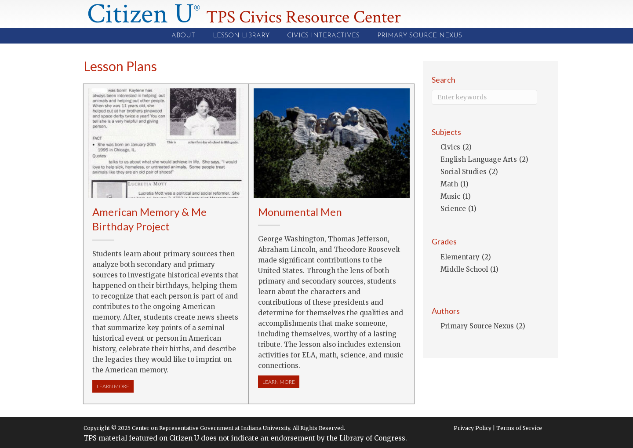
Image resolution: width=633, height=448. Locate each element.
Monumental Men (300, 211)
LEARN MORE (115, 386)
